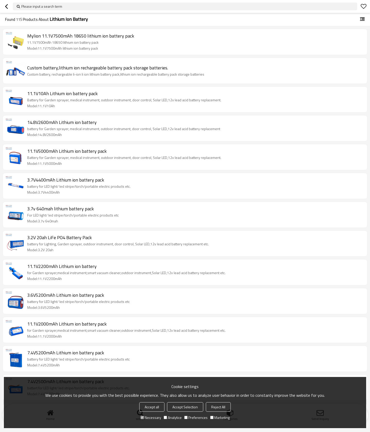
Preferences (196, 417)
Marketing (220, 417)
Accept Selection (185, 407)
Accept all (152, 407)
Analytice (173, 417)
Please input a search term (41, 6)
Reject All (218, 407)
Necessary (151, 417)
